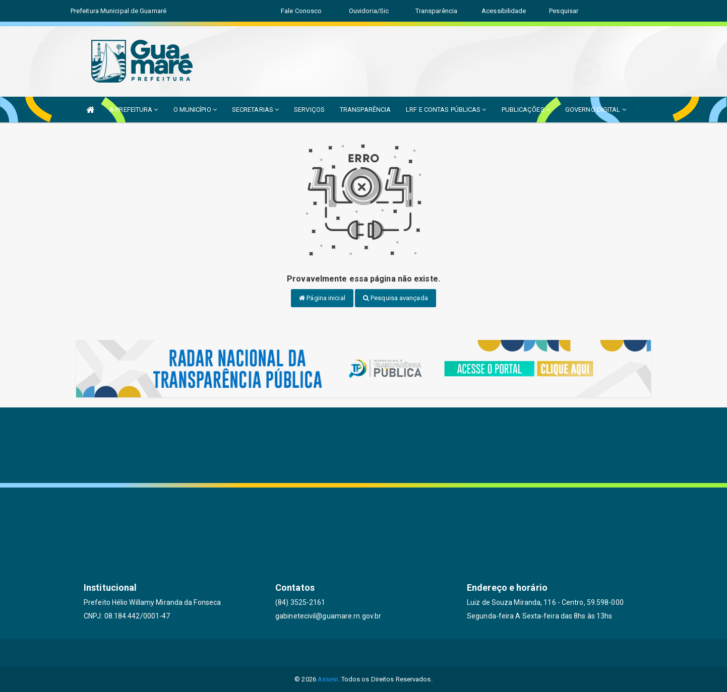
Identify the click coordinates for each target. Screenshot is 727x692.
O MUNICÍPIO (195, 109)
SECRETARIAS (255, 109)
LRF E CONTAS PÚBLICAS (446, 109)
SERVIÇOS (309, 109)
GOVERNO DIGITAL (595, 109)
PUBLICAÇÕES (526, 109)
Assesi (328, 679)
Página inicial (322, 298)
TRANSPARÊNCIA (365, 109)
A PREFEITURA (133, 109)
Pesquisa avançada (395, 298)
